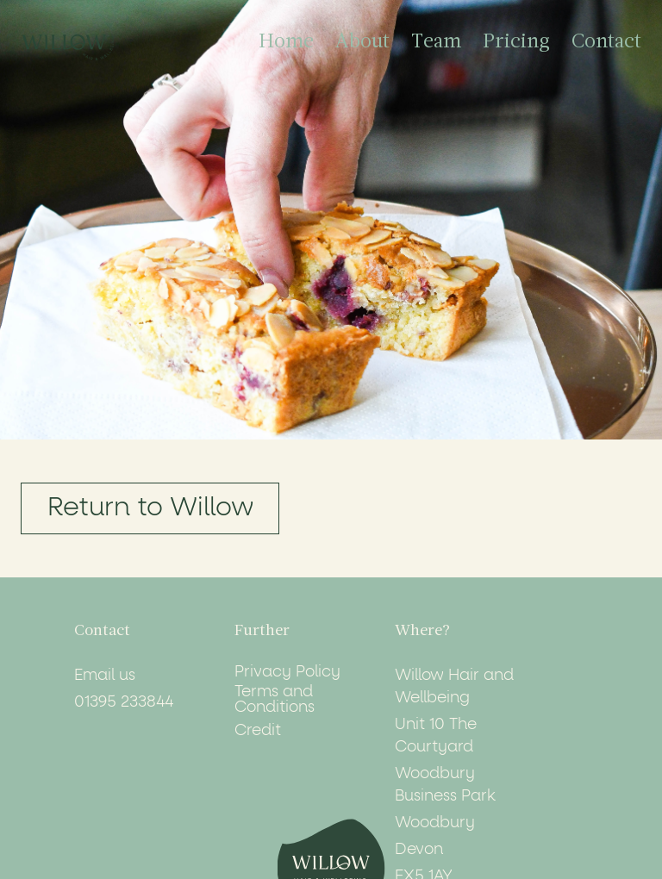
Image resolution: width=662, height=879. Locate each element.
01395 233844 (123, 702)
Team (436, 43)
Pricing (516, 43)
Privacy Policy (287, 672)
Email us (104, 675)
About (362, 43)
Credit (257, 731)
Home (286, 43)
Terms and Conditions (274, 699)
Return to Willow (150, 508)
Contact (606, 43)
